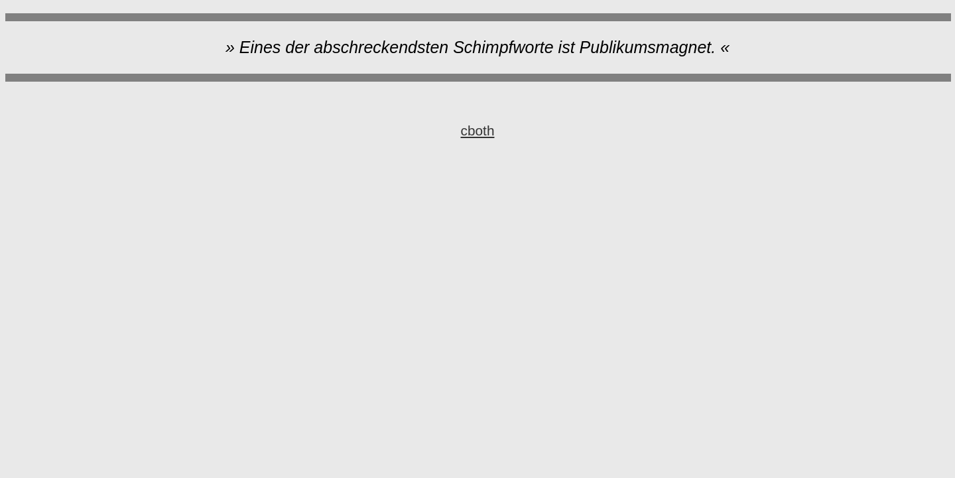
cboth (478, 130)
